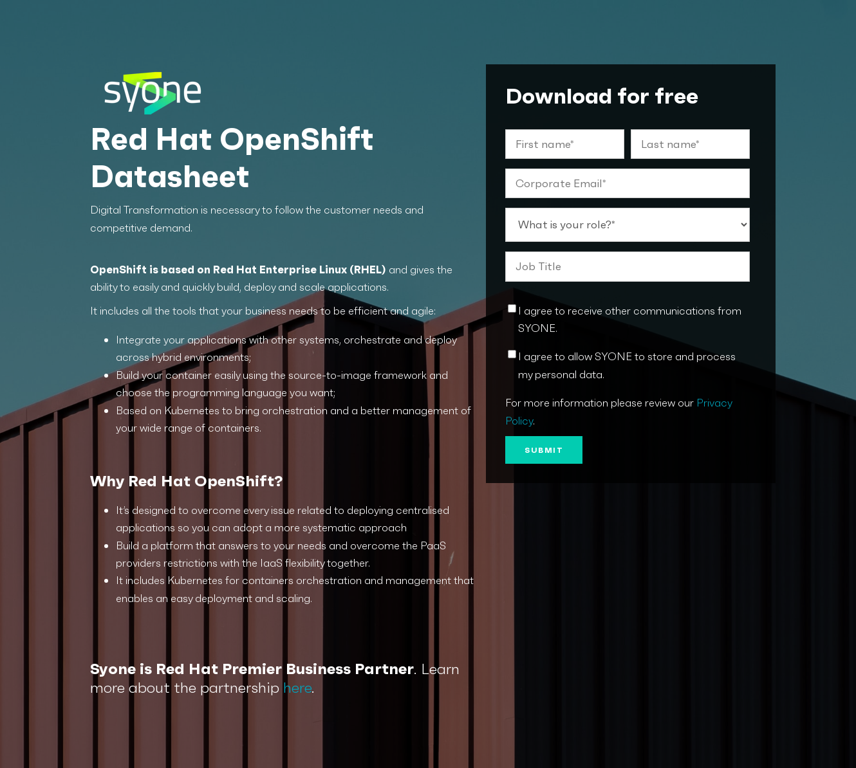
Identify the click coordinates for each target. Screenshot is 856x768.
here (297, 687)
